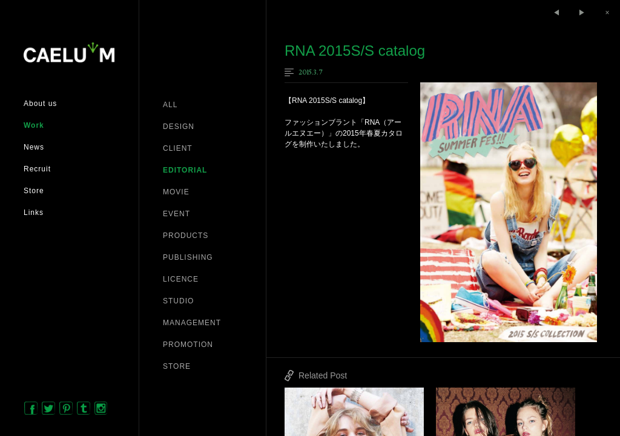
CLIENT (178, 148)
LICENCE (181, 279)
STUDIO (178, 301)
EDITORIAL (185, 170)
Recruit (37, 169)
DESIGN (178, 126)
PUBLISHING (188, 257)
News (34, 147)
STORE (177, 366)
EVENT (176, 214)
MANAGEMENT (192, 323)
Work (34, 125)
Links (34, 212)
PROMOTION (188, 344)
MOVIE (176, 192)
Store (34, 191)
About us (40, 103)
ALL (170, 105)
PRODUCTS (185, 235)
